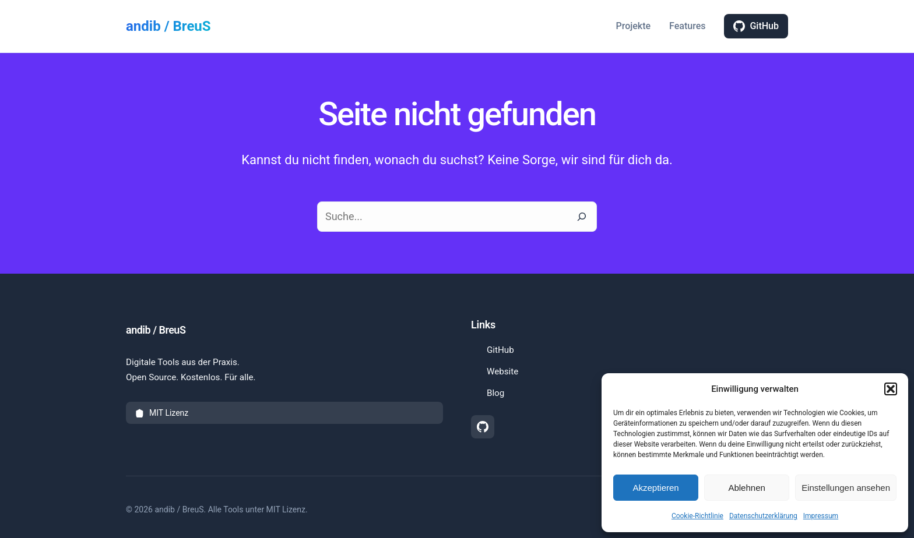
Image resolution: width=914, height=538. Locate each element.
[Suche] (582, 216)
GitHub (756, 26)
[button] (891, 389)
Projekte (633, 25)
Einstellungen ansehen (845, 488)
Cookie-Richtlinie (697, 516)
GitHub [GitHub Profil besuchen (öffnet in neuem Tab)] (499, 349)
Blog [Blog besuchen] (494, 393)
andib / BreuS (168, 26)
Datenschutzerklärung (763, 516)
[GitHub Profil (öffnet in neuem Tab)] (482, 426)
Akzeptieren (655, 488)
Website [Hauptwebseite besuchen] (501, 371)
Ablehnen (746, 488)
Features (687, 25)
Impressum (820, 516)
